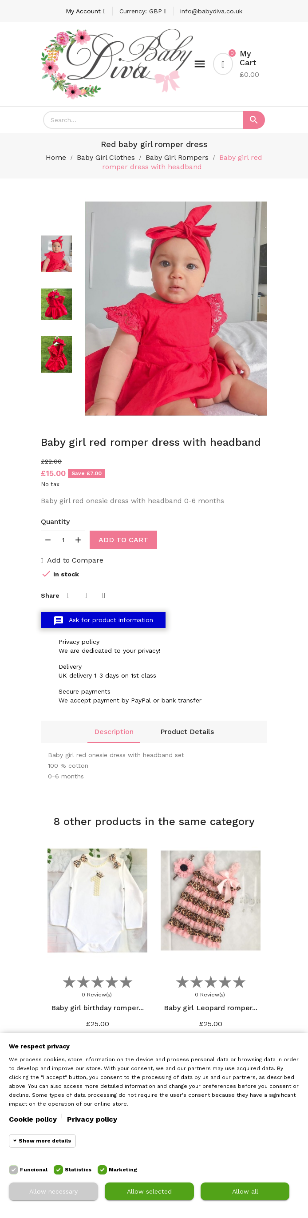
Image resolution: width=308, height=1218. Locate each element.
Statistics (78, 1169)
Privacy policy (92, 1119)
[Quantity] (63, 540)
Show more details (45, 1141)
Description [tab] (114, 731)
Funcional (33, 1169)
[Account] (85, 11)
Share (68, 595)
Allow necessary (53, 1191)
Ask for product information (103, 620)
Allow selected (149, 1191)
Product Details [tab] (187, 731)
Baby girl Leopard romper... (210, 1008)
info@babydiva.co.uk (211, 11)
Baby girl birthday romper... (97, 1008)
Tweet (86, 595)
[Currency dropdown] (142, 11)
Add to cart (123, 540)
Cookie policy (33, 1119)
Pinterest (104, 595)
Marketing (123, 1169)
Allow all (245, 1191)
